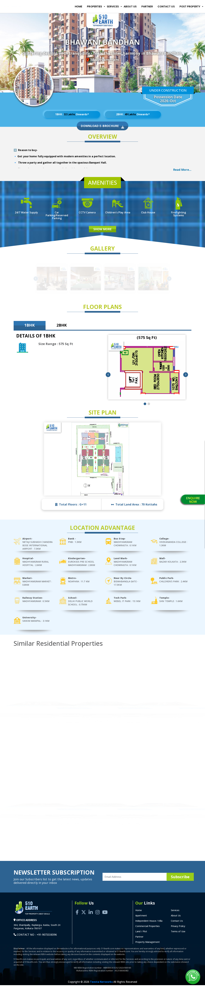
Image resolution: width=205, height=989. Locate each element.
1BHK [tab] (29, 329)
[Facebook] (77, 912)
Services (175, 914)
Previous (71, 282)
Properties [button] (94, 6)
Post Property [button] (190, 6)
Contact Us (166, 6)
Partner (147, 6)
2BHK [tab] (62, 329)
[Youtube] (105, 912)
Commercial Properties (147, 929)
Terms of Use (178, 935)
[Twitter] (83, 912)
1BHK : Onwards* (72, 116)
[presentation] (108, 378)
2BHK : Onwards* (132, 116)
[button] (145, 407)
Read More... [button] (182, 173)
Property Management (147, 945)
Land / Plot (141, 935)
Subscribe (180, 880)
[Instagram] (97, 912)
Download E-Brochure (102, 130)
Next (134, 282)
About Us (130, 6)
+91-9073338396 (47, 938)
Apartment (141, 919)
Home (78, 6)
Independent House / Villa (149, 924)
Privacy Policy (178, 929)
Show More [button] (102, 233)
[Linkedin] (91, 912)
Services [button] (113, 6)
